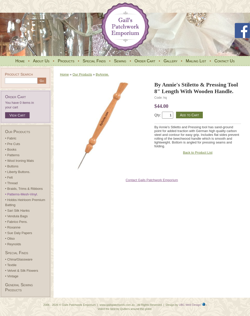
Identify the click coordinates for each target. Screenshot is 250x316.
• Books (10, 149)
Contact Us (224, 61)
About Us (41, 61)
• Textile (11, 265)
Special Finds (94, 61)
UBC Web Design (190, 304)
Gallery (170, 61)
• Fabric (10, 138)
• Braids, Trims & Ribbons (24, 189)
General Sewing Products (19, 287)
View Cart (17, 115)
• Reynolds (13, 244)
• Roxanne (12, 227)
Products (66, 61)
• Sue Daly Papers (18, 233)
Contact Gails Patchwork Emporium (152, 180)
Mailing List (196, 61)
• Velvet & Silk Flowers (21, 270)
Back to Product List (197, 152)
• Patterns (12, 155)
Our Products (17, 132)
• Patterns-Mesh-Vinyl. (21, 194)
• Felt (9, 177)
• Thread (11, 183)
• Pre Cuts (12, 144)
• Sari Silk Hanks (17, 210)
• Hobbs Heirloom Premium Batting (25, 202)
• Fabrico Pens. (16, 222)
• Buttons (11, 166)
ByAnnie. (102, 74)
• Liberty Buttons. (17, 172)
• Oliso (10, 238)
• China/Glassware (18, 259)
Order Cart (144, 61)
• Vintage (11, 276)
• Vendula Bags (16, 216)
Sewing (120, 61)
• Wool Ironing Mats (19, 161)
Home (20, 61)
